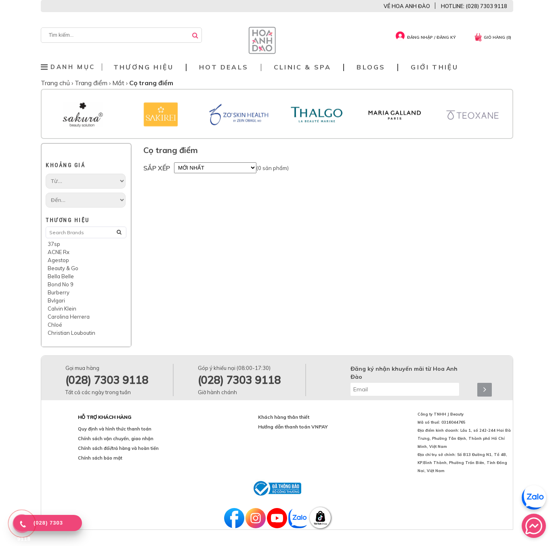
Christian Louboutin (71, 333)
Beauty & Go (63, 268)
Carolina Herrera (69, 316)
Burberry (58, 292)
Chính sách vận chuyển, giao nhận (115, 438)
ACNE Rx (58, 252)
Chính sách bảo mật (100, 458)
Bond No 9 (60, 284)
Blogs (371, 67)
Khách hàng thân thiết (283, 417)
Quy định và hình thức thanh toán (114, 429)
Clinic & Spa (302, 67)
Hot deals (223, 67)
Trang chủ (56, 83)
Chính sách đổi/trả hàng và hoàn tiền (118, 448)
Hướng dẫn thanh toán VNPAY (293, 427)
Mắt (119, 83)
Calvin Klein (62, 308)
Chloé (55, 324)
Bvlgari (56, 300)
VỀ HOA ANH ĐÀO (407, 6)
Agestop (58, 260)
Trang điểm (92, 83)
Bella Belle (61, 276)
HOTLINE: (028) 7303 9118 (474, 6)
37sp (54, 244)
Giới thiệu (434, 67)
